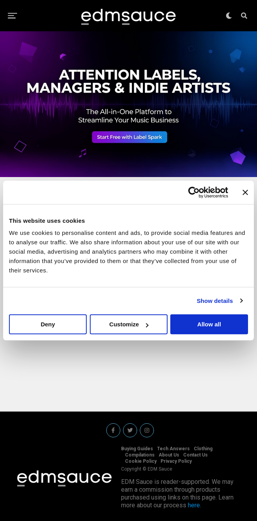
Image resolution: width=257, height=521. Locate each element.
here (194, 505)
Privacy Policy (176, 461)
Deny (48, 324)
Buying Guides (137, 448)
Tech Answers (173, 448)
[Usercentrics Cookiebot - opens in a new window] (194, 192)
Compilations (140, 455)
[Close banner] (245, 192)
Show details (215, 300)
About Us (169, 455)
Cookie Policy (141, 461)
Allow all (209, 324)
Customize (128, 324)
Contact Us (195, 455)
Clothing (203, 448)
